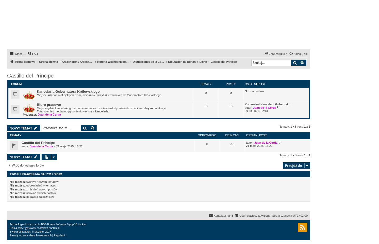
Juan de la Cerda (49, 114)
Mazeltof (39, 231)
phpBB (40, 224)
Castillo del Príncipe (30, 76)
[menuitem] (32, 54)
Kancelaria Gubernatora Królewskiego (68, 92)
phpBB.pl (54, 228)
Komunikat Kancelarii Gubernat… (268, 104)
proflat (20, 231)
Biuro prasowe (49, 105)
